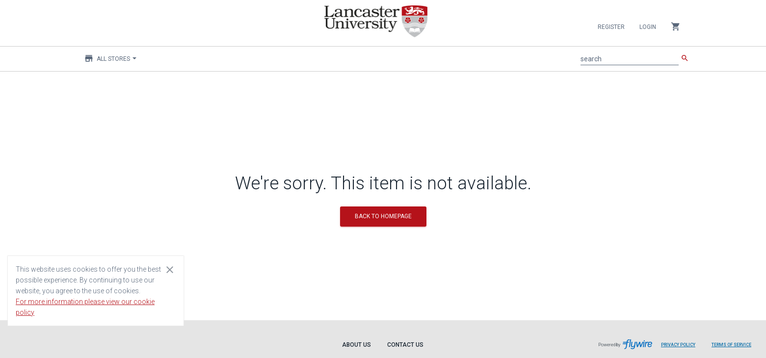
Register (611, 27)
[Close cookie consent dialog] (170, 269)
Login (647, 27)
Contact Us (405, 344)
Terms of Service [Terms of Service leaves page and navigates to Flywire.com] (731, 344)
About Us (356, 344)
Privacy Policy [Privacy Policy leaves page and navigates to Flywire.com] (678, 344)
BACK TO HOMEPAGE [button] (383, 216)
